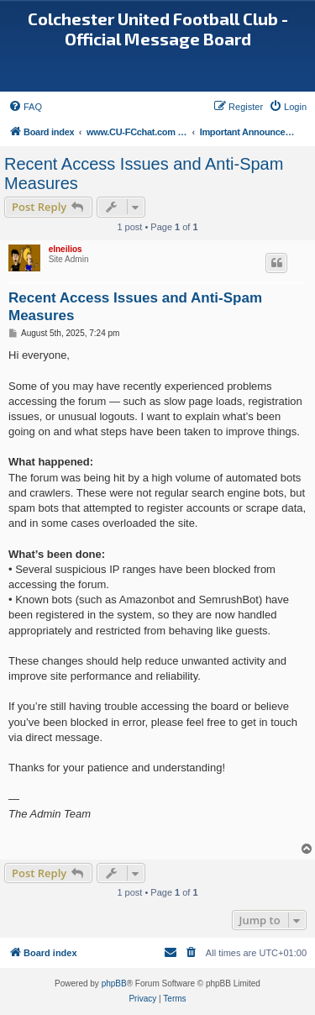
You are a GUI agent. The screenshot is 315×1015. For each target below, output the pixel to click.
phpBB (114, 983)
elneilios (65, 249)
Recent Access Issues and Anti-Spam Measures (143, 173)
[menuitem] (25, 107)
